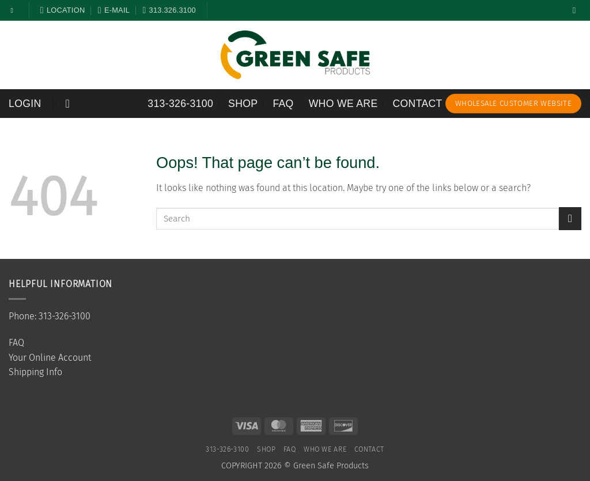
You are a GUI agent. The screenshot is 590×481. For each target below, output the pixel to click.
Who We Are (343, 103)
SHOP (243, 103)
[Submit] (570, 218)
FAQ (283, 103)
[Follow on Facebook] (14, 10)
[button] (25, 103)
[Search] (577, 10)
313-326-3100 (180, 103)
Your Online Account (50, 357)
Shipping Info (35, 372)
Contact (417, 103)
